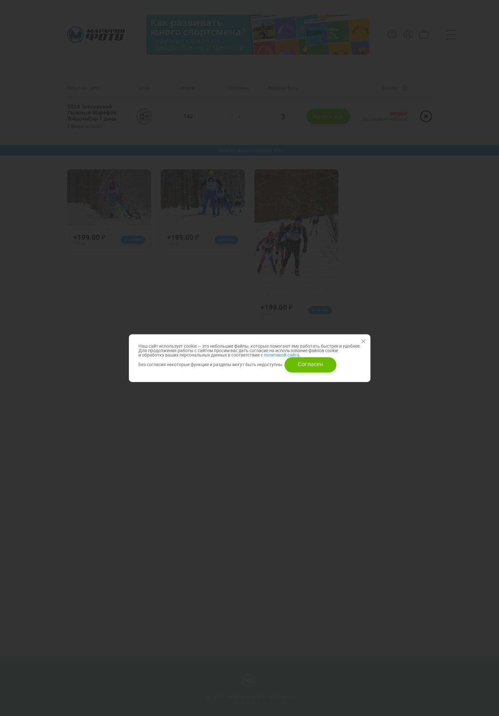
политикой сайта (281, 355)
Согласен (310, 364)
